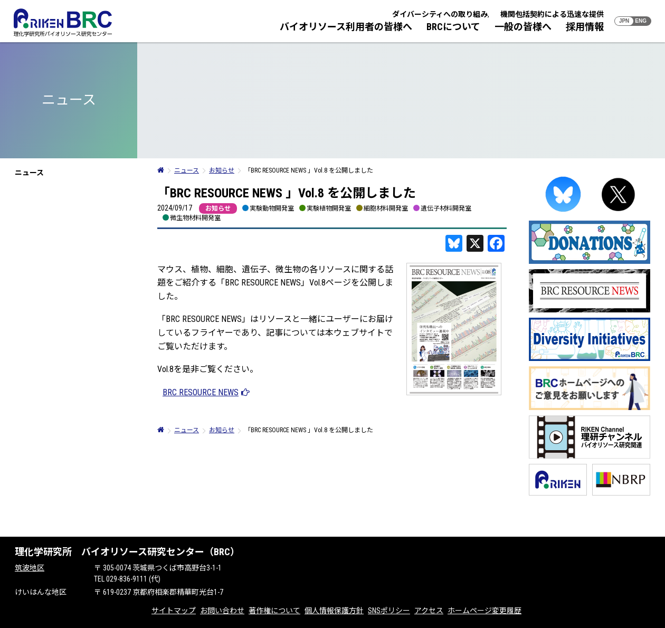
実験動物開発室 (272, 208)
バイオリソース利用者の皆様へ (346, 26)
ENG (641, 21)
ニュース (29, 172)
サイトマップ (173, 610)
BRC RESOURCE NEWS (201, 392)
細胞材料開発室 (386, 208)
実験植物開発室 (329, 208)
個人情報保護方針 (334, 610)
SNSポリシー (389, 610)
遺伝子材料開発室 (446, 208)
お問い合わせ (222, 610)
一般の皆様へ (523, 26)
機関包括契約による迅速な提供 (552, 14)
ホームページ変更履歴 (484, 610)
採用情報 (585, 26)
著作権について (274, 610)
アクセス (428, 610)
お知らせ (218, 208)
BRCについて (453, 26)
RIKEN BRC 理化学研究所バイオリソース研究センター (63, 22)
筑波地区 (29, 568)
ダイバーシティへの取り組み (440, 14)
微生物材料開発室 (195, 217)
